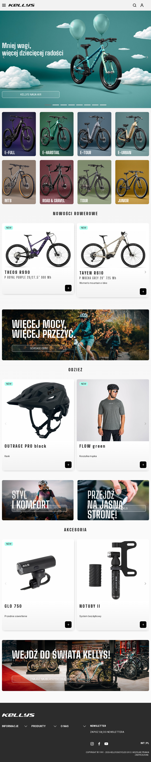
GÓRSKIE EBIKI (39, 348)
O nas (65, 726)
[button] (4, 57)
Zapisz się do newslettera (107, 732)
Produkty (38, 726)
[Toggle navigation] (4, 5)
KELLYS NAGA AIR (30, 94)
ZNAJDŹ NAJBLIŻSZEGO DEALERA (50, 679)
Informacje (10, 726)
